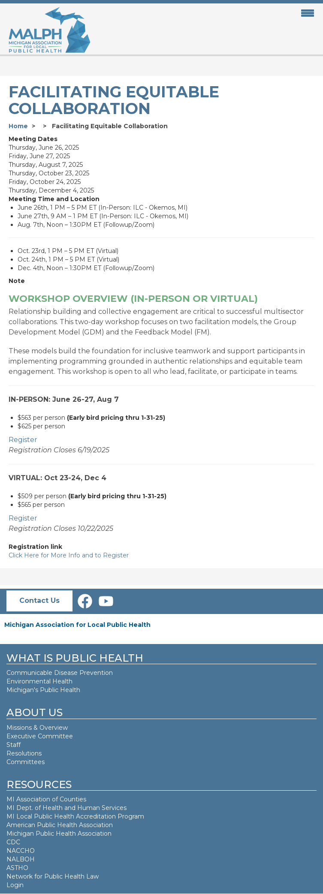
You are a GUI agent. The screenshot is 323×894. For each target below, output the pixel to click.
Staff (13, 745)
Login (15, 885)
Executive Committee (39, 736)
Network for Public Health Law (52, 876)
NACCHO (20, 851)
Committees (25, 762)
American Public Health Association (59, 825)
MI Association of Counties (46, 799)
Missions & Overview (37, 727)
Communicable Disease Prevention (59, 673)
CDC (13, 842)
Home (18, 126)
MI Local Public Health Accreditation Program (75, 816)
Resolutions (24, 753)
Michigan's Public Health (44, 690)
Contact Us (39, 600)
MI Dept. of (24, 808)
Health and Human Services (84, 808)
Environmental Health (39, 681)
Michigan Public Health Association (59, 833)
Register (23, 440)
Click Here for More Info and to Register (69, 555)
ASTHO (17, 868)
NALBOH (20, 859)
